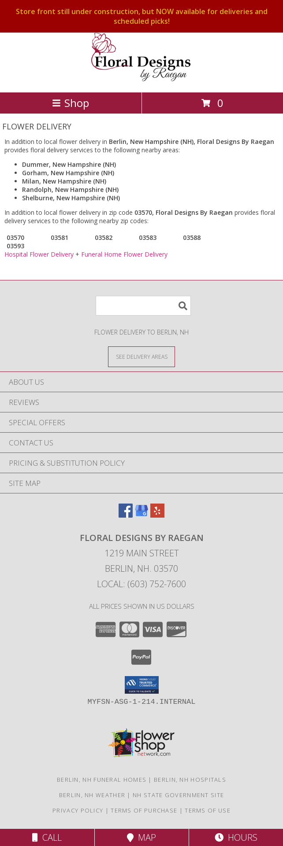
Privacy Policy (77, 810)
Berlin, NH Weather (92, 795)
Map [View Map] (141, 837)
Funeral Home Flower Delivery (124, 254)
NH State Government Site (178, 795)
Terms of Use (208, 810)
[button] (142, 685)
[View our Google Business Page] (141, 515)
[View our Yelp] (157, 515)
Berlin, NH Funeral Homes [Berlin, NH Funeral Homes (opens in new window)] (101, 779)
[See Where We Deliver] (141, 356)
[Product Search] (143, 306)
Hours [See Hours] (236, 837)
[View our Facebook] (126, 515)
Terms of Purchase (144, 810)
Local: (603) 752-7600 (141, 584)
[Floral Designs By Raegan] (141, 79)
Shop (70, 103)
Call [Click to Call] (47, 837)
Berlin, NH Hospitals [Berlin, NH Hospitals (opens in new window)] (190, 779)
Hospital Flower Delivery (39, 254)
